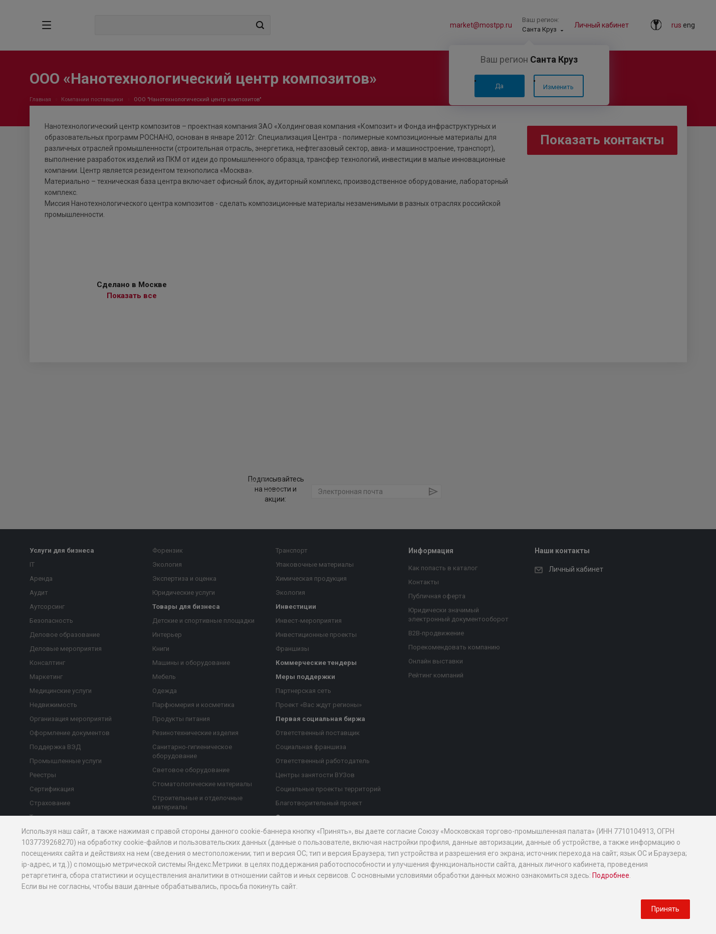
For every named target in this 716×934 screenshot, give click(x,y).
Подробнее (610, 875)
